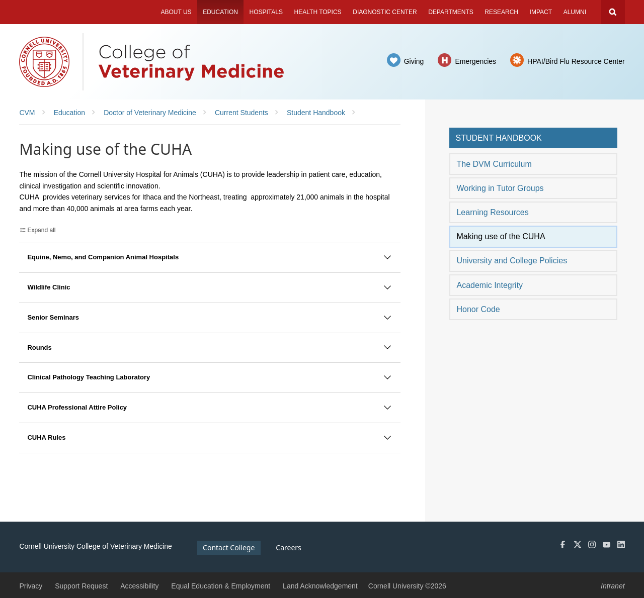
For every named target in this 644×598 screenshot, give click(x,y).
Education (220, 12)
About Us (175, 12)
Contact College (229, 547)
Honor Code (478, 309)
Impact (541, 12)
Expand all (41, 230)
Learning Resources (492, 212)
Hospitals (266, 12)
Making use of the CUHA (500, 236)
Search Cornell (613, 12)
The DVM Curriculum (493, 164)
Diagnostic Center (385, 12)
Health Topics (318, 12)
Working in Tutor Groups (499, 188)
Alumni (575, 12)
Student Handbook (498, 138)
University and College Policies (511, 260)
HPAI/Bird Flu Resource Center (575, 61)
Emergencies (475, 61)
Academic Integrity (489, 285)
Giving (414, 61)
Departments (450, 12)
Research (501, 12)
